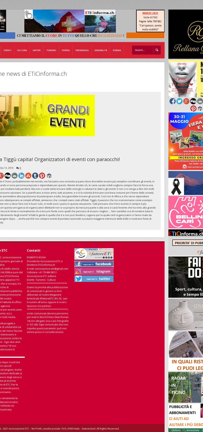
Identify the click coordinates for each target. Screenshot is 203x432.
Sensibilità (100, 50)
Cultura (22, 50)
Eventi (7, 50)
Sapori (37, 50)
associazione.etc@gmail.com (51, 268)
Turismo (51, 50)
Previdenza (82, 50)
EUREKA (117, 50)
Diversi (66, 50)
